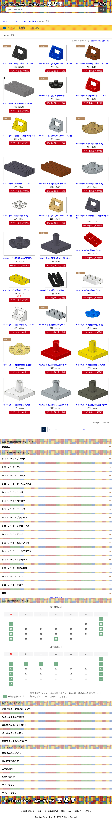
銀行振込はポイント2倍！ (14, 726)
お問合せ (87, 815)
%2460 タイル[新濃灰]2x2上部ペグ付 (54, 258)
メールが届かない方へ (12, 734)
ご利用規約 (7, 771)
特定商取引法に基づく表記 (31, 815)
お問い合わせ (8, 780)
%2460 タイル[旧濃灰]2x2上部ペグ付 (91, 405)
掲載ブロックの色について (14, 743)
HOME (6, 21)
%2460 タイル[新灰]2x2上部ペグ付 (53, 405)
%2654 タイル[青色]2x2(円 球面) (89, 325)
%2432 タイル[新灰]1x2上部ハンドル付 (55, 135)
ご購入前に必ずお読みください (16, 709)
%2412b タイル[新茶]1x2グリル (52, 183)
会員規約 (77, 815)
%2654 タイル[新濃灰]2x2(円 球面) (17, 258)
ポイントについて (10, 797)
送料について (66, 815)
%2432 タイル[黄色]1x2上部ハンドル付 (19, 135)
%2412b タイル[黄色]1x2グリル (16, 290)
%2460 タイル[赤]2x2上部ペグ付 (52, 365)
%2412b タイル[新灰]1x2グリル (52, 325)
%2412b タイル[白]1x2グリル (88, 290)
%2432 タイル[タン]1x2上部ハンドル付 (55, 216)
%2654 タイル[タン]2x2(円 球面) (89, 143)
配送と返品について (11, 755)
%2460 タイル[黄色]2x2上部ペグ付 (90, 365)
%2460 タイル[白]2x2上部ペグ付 (16, 405)
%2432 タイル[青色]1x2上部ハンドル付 (55, 63)
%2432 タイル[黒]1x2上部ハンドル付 (18, 63)
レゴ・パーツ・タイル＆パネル (24, 21)
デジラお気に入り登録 (19, 71)
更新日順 (105, 41)
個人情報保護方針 (10, 763)
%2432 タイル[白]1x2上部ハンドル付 (18, 325)
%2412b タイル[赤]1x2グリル (88, 250)
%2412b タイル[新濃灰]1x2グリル (17, 183)
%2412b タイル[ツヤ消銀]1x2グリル (18, 103)
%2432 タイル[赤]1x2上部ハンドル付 (91, 96)
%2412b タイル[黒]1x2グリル (51, 290)
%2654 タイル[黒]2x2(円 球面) (51, 96)
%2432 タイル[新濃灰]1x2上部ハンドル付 (92, 217)
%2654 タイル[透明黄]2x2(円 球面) (17, 365)
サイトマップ (8, 788)
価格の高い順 (96, 41)
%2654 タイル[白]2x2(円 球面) (15, 216)
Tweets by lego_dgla (56, 597)
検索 (102, 9)
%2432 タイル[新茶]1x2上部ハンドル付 (92, 63)
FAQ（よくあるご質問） (13, 717)
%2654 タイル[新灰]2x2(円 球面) (89, 183)
